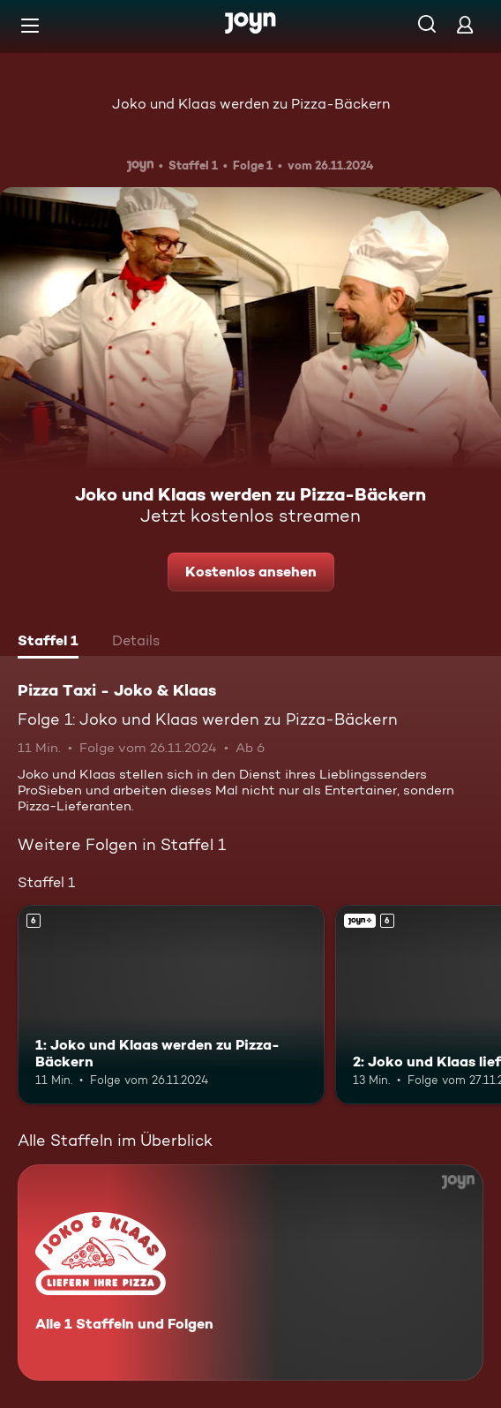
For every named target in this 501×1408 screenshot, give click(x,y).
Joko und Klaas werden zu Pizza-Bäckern (251, 103)
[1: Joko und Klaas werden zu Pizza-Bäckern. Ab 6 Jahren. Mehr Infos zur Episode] (171, 1004)
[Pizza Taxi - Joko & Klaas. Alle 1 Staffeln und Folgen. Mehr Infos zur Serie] (250, 1272)
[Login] (464, 24)
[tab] (48, 643)
